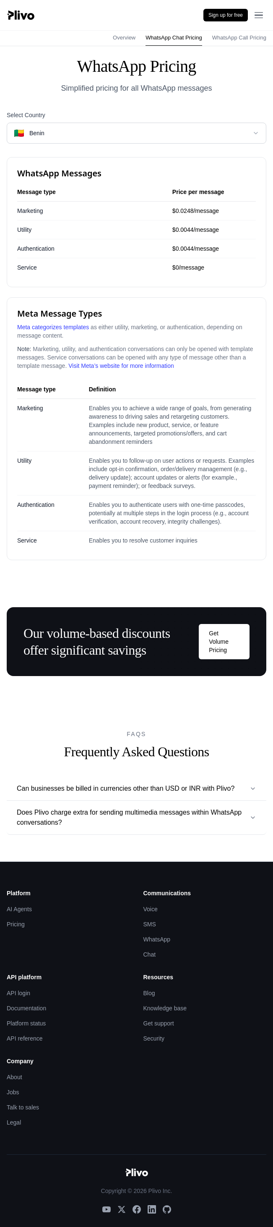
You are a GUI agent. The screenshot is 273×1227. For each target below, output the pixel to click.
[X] (121, 1209)
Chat (149, 954)
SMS (149, 924)
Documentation (26, 1008)
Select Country (26, 115)
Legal (14, 1122)
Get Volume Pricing (219, 641)
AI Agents (19, 909)
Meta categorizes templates (53, 327)
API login (18, 993)
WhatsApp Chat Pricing (174, 37)
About (14, 1077)
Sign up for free (225, 15)
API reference (25, 1038)
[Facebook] (137, 1209)
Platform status (26, 1023)
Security (154, 1038)
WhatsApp (157, 939)
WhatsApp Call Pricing (239, 37)
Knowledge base (165, 1008)
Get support (158, 1023)
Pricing (16, 924)
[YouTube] (106, 1209)
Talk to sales (23, 1107)
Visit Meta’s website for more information (121, 365)
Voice (150, 909)
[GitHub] (167, 1209)
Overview (124, 37)
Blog (149, 993)
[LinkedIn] (152, 1209)
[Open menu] (258, 15)
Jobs (13, 1092)
